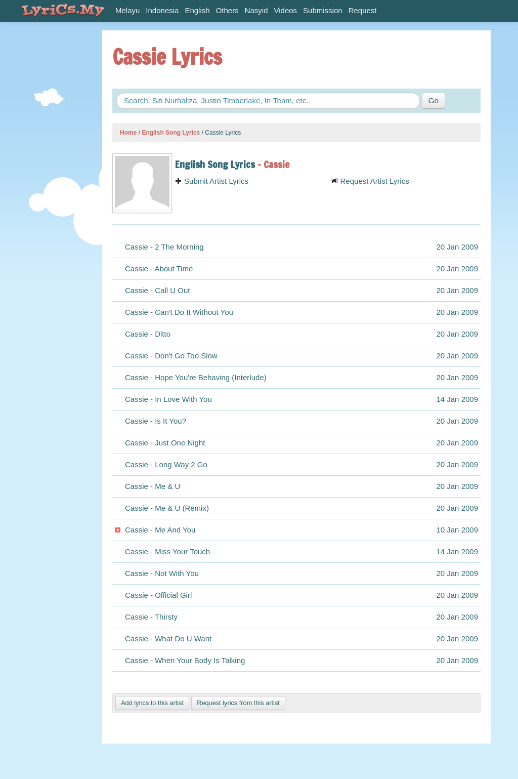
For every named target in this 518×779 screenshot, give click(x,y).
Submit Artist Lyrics (211, 181)
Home (128, 132)
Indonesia (162, 10)
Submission (322, 10)
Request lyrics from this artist (238, 703)
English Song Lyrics (171, 132)
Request (363, 10)
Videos (285, 10)
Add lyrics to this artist (152, 703)
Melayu (127, 10)
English (197, 10)
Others (227, 10)
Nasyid (256, 10)
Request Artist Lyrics (370, 181)
